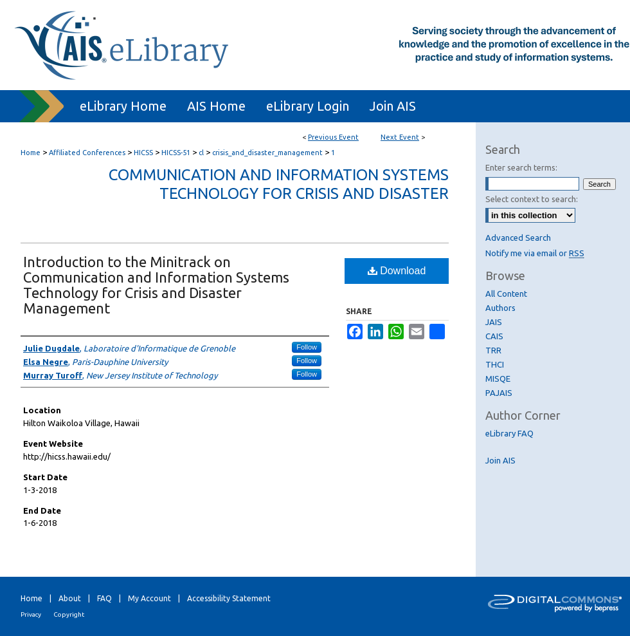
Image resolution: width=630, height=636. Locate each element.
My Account (149, 598)
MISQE (497, 378)
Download (397, 270)
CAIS (494, 336)
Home (30, 152)
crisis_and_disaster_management (268, 152)
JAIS (493, 321)
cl (202, 152)
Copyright (68, 614)
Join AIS (500, 460)
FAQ (104, 598)
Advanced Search (518, 237)
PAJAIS (498, 392)
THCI (494, 364)
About (70, 598)
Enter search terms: (521, 167)
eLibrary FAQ (509, 433)
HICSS (144, 152)
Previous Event (333, 137)
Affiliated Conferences (88, 152)
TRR (493, 350)
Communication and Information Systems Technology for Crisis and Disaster (279, 184)
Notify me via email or (534, 252)
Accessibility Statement (229, 598)
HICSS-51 (176, 152)
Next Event (400, 137)
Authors (500, 307)
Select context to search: (531, 198)
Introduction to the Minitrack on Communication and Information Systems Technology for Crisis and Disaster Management (156, 285)
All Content (506, 293)
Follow (306, 347)
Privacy (31, 614)
